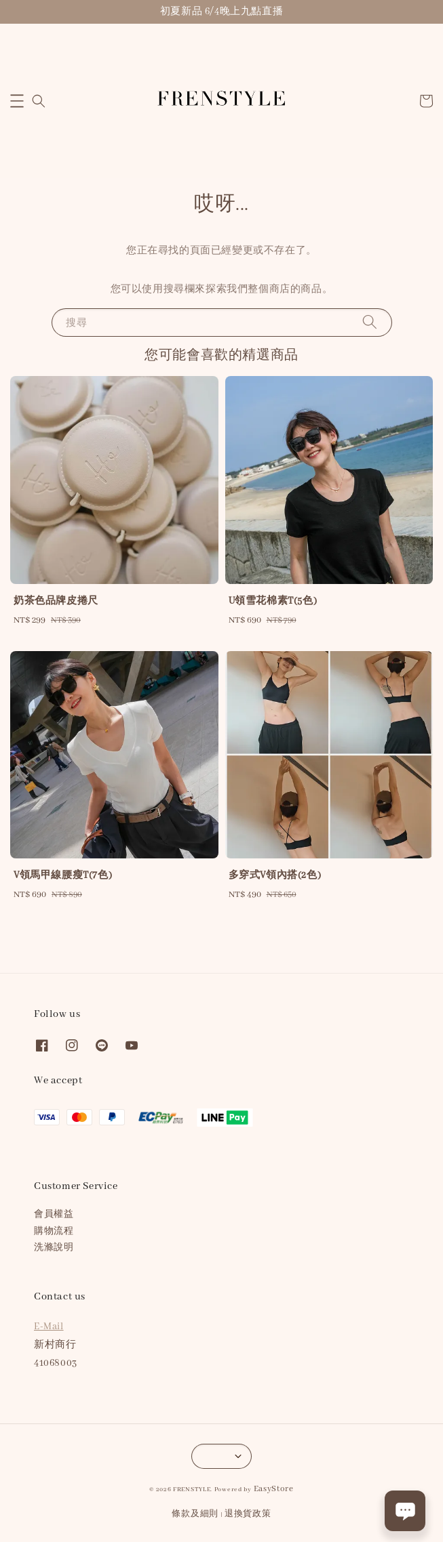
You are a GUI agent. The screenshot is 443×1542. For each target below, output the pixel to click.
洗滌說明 (53, 1247)
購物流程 (53, 1231)
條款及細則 (195, 1514)
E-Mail (49, 1326)
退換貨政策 (248, 1514)
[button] (17, 101)
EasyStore (274, 1489)
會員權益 (53, 1214)
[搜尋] (369, 322)
